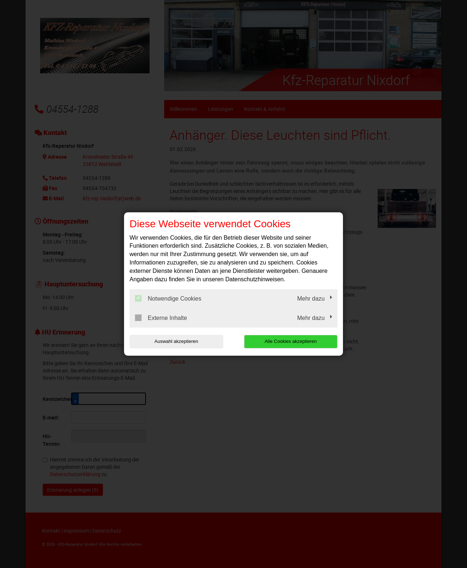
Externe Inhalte (161, 317)
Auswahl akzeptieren (176, 341)
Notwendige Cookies (168, 298)
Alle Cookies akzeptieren (291, 341)
